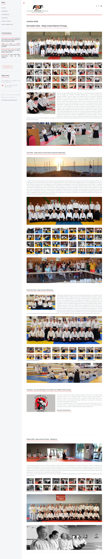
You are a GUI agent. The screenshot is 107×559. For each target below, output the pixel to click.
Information (7, 66)
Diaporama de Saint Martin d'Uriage (33, 89)
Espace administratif (7, 24)
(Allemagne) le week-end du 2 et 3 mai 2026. (11, 45)
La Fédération (4, 100)
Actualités (9, 100)
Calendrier (5, 11)
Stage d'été (5, 17)
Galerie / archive (6, 21)
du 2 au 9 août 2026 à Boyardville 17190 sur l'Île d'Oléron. (11, 56)
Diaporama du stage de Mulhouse (33, 360)
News (7, 100)
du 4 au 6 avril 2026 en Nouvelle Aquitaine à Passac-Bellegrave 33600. (11, 39)
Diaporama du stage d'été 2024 (32, 254)
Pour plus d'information (64, 410)
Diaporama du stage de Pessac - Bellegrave (35, 491)
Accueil (4, 7)
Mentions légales (14, 100)
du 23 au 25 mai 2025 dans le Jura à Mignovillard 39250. (11, 50)
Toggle (24, 3)
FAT (3, 94)
